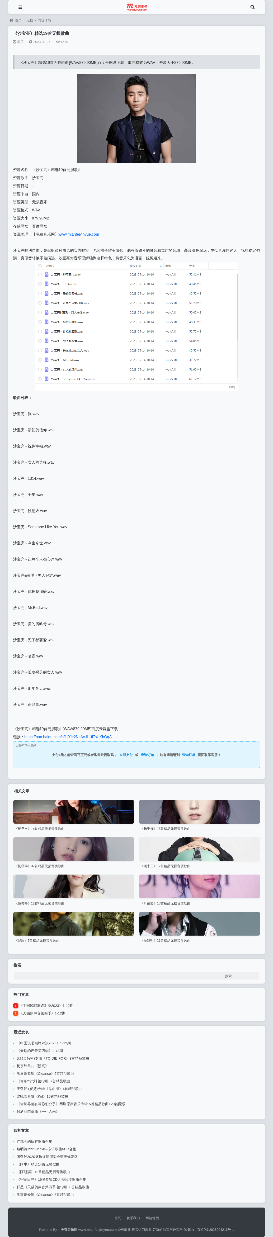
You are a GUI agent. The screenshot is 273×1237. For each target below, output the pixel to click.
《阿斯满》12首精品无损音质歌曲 (44, 1172)
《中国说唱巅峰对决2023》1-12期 (46, 1006)
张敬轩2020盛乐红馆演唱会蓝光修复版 (47, 1157)
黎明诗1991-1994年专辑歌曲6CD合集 (46, 1149)
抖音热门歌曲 (142, 1230)
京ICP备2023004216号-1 (215, 1230)
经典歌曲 (124, 1230)
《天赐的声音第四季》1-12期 (42, 1013)
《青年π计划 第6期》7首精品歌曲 (43, 1081)
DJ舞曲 (189, 1230)
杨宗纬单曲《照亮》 (33, 1066)
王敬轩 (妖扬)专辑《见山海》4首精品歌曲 (50, 1089)
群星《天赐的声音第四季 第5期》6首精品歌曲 (53, 1187)
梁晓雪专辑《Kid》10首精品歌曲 (42, 1096)
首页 (15, 20)
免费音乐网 (69, 1230)
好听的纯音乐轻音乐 (168, 1230)
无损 (29, 20)
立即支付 (126, 755)
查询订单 (147, 755)
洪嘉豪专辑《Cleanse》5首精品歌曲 (45, 1073)
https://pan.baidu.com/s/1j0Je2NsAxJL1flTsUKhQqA (68, 737)
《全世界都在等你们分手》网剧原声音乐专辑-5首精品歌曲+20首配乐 (71, 1104)
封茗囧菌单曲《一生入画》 (38, 1111)
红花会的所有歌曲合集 (34, 1141)
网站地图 (152, 1218)
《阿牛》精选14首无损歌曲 (38, 1164)
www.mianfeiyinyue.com (79, 234)
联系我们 (133, 1218)
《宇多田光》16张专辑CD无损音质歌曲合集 (51, 1179)
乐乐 (18, 42)
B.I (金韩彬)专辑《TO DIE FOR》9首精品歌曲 (53, 1058)
